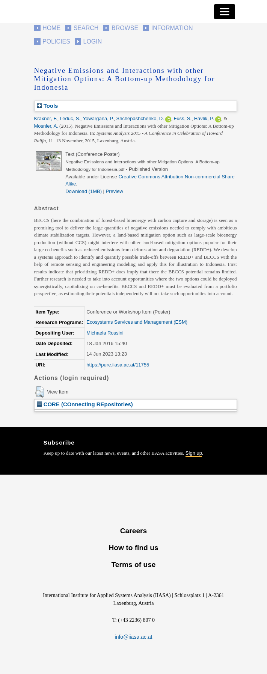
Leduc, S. (70, 118)
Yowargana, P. (98, 118)
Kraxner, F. (45, 118)
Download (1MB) (83, 191)
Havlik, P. (204, 118)
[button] (39, 392)
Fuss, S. (182, 118)
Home (51, 28)
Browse (125, 28)
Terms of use (133, 564)
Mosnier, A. (46, 126)
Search (86, 28)
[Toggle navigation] (224, 11)
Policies (56, 41)
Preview (114, 191)
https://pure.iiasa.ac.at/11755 (117, 365)
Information (172, 28)
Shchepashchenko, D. (140, 118)
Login (92, 41)
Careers (133, 531)
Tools (47, 106)
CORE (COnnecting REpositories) (85, 404)
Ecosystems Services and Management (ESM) (136, 322)
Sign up (194, 453)
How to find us (133, 548)
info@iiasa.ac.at (133, 637)
